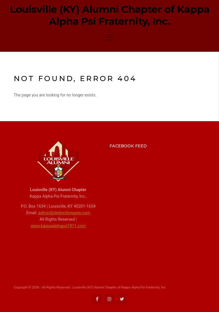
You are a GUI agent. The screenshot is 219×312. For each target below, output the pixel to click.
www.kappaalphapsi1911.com (58, 226)
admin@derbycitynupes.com (64, 212)
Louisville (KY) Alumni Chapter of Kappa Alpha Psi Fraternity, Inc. (109, 15)
